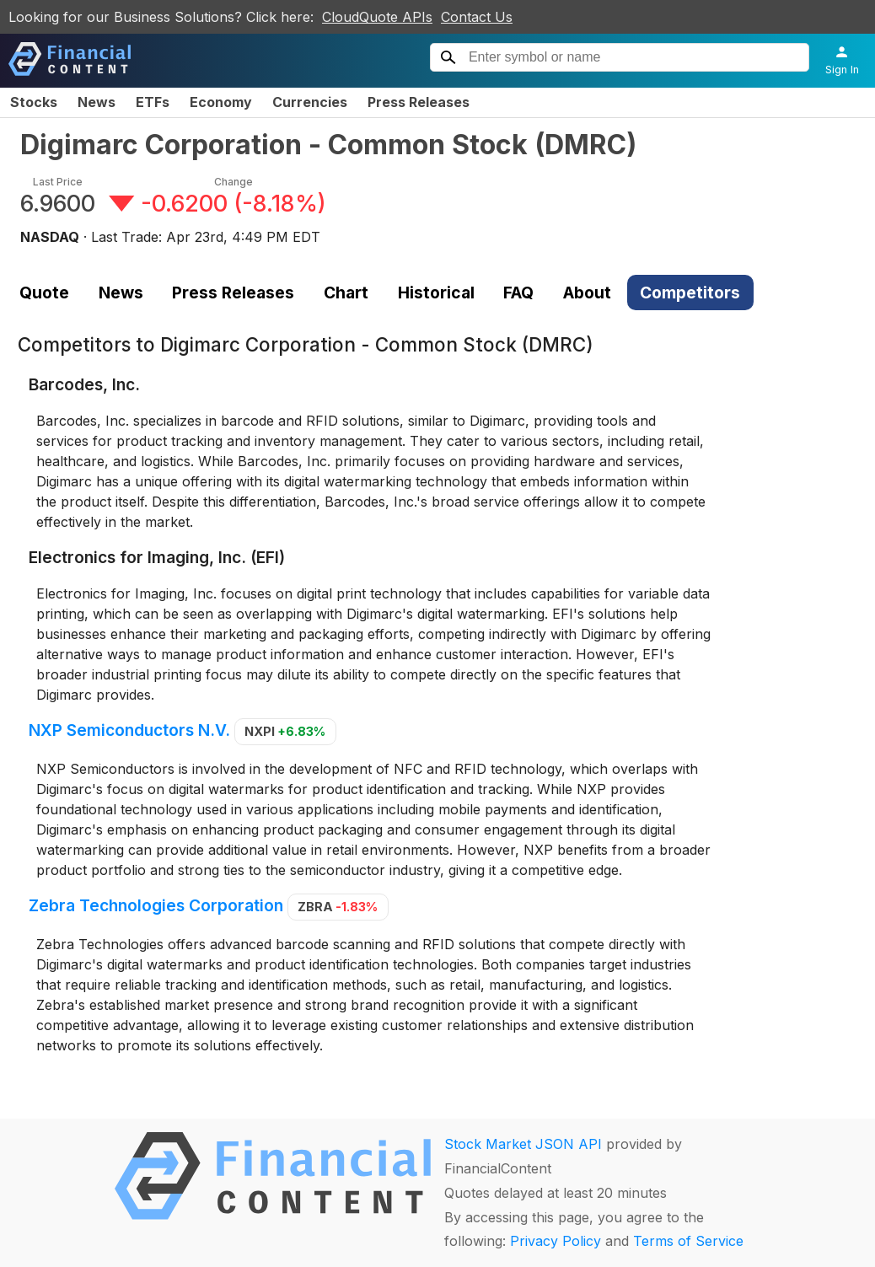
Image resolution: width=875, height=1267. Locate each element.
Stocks (33, 102)
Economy (221, 102)
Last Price (58, 181)
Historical (436, 292)
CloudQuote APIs (377, 16)
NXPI (284, 731)
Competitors (690, 292)
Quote (44, 292)
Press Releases (419, 102)
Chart (346, 292)
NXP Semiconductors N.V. (129, 730)
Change (233, 181)
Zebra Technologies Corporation (156, 905)
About (587, 292)
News (96, 102)
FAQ (518, 292)
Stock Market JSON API (523, 1143)
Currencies (309, 102)
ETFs (152, 102)
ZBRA (338, 906)
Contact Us (477, 16)
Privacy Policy (555, 1240)
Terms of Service (688, 1240)
